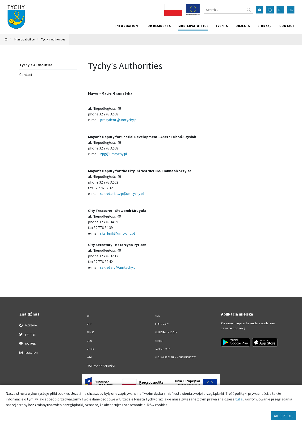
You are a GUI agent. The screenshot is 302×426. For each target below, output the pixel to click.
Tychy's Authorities (53, 39)
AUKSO (91, 332)
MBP (89, 324)
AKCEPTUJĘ (283, 415)
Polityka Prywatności (101, 365)
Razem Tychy (162, 349)
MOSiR (90, 349)
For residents (158, 26)
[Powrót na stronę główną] (6, 39)
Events (222, 26)
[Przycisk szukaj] (248, 9)
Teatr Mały (161, 324)
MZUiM (159, 341)
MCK (157, 315)
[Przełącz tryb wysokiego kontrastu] (259, 9)
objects (242, 26)
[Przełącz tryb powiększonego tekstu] (270, 9)
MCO (89, 341)
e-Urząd (265, 26)
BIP (88, 315)
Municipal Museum (166, 332)
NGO (89, 357)
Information (126, 26)
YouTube (27, 343)
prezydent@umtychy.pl (119, 119)
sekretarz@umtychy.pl (118, 267)
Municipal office (193, 26)
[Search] (228, 9)
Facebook (28, 325)
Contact (286, 26)
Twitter (27, 334)
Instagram (28, 353)
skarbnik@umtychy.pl (117, 233)
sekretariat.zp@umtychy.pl (122, 193)
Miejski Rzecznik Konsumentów (175, 357)
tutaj (239, 399)
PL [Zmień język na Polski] (280, 10)
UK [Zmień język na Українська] (290, 10)
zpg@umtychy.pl (113, 153)
